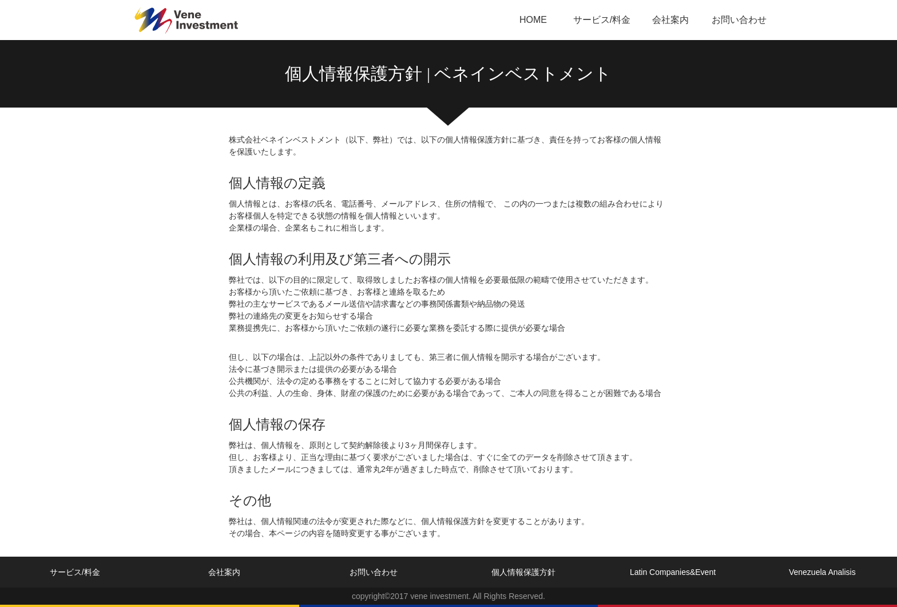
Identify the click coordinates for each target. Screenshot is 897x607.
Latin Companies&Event (673, 572)
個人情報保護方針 (523, 572)
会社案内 (670, 20)
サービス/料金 (601, 20)
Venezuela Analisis (822, 572)
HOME (533, 20)
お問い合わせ (739, 20)
